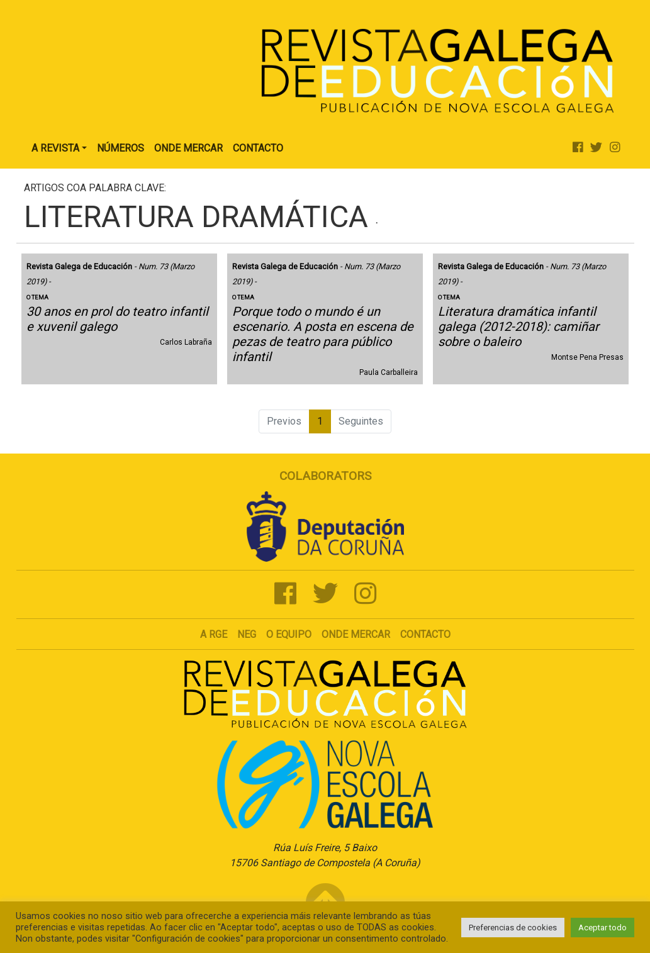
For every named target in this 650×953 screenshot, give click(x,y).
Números (120, 148)
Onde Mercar (188, 148)
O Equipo (288, 634)
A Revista (55, 148)
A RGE (213, 634)
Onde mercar (356, 634)
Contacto (258, 148)
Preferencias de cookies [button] (513, 927)
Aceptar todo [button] (602, 927)
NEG (246, 634)
